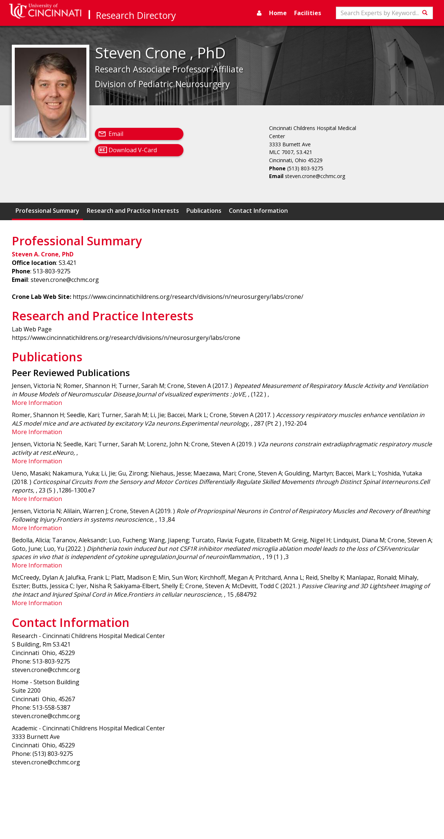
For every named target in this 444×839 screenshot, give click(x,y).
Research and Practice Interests (133, 211)
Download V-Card (133, 150)
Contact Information (258, 211)
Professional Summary (47, 211)
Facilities (307, 13)
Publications (203, 211)
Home (278, 13)
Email (116, 134)
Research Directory (136, 15)
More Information (37, 403)
